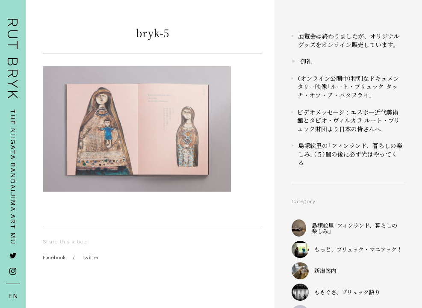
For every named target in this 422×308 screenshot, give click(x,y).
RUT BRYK (13, 59)
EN (13, 296)
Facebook (54, 258)
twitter (91, 258)
